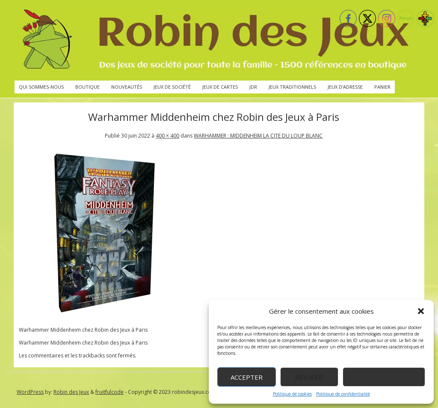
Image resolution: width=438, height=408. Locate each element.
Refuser (309, 377)
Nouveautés (126, 87)
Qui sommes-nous (41, 87)
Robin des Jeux (71, 392)
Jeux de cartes (220, 87)
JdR (253, 87)
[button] (421, 311)
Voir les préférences (383, 377)
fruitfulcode (109, 392)
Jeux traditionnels (292, 87)
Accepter (247, 377)
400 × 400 (167, 135)
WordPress (30, 392)
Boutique (87, 87)
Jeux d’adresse (345, 87)
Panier (382, 87)
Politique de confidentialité (343, 394)
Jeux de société (172, 87)
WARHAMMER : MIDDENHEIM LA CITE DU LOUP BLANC (258, 135)
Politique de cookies (292, 394)
